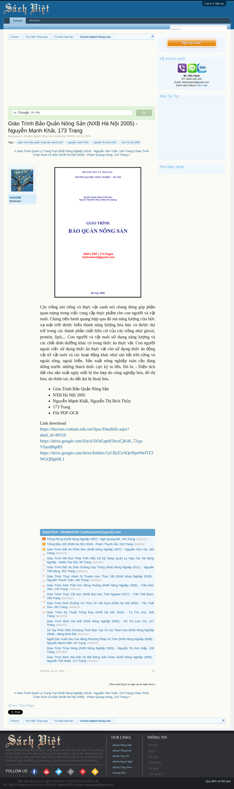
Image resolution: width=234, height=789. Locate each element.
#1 (153, 671)
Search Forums (16, 26)
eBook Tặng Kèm (122, 767)
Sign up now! (192, 42)
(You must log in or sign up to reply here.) (132, 684)
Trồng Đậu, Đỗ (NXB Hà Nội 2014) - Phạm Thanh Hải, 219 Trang (90, 544)
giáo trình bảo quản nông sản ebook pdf (40, 142)
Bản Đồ (153, 745)
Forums (17, 20)
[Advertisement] (81, 74)
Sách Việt (202, 85)
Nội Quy (153, 756)
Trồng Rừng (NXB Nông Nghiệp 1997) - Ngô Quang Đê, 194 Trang (91, 539)
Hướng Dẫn (118, 772)
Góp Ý (152, 751)
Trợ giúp (153, 768)
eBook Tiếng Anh (121, 750)
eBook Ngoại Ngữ (122, 761)
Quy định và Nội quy (218, 781)
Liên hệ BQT (156, 774)
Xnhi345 (70, 136)
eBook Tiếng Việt (121, 745)
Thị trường (154, 762)
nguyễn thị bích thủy (104, 142)
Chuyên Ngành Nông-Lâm (38, 136)
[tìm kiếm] (71, 112)
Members (34, 20)
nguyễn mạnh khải (77, 142)
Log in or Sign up (214, 3)
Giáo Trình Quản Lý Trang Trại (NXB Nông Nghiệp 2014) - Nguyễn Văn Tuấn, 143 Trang (75, 151)
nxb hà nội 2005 (130, 142)
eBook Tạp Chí (120, 756)
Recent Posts (36, 26)
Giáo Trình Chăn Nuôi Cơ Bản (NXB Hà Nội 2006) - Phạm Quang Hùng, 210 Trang (91, 153)
